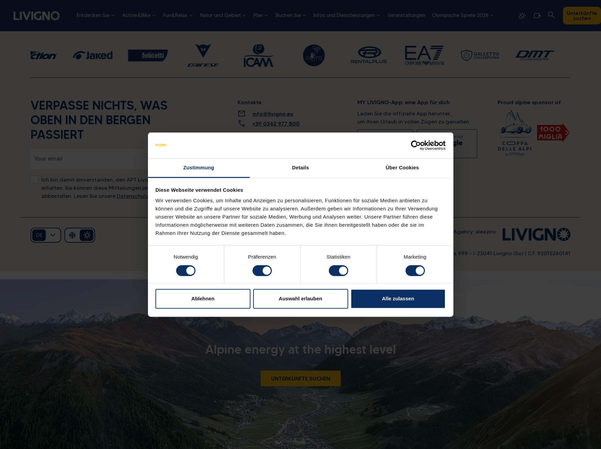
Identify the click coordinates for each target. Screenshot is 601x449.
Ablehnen (202, 299)
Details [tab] (300, 168)
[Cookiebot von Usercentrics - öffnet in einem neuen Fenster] (416, 145)
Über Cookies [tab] (402, 168)
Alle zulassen (398, 299)
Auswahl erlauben (300, 299)
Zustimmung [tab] (198, 168)
